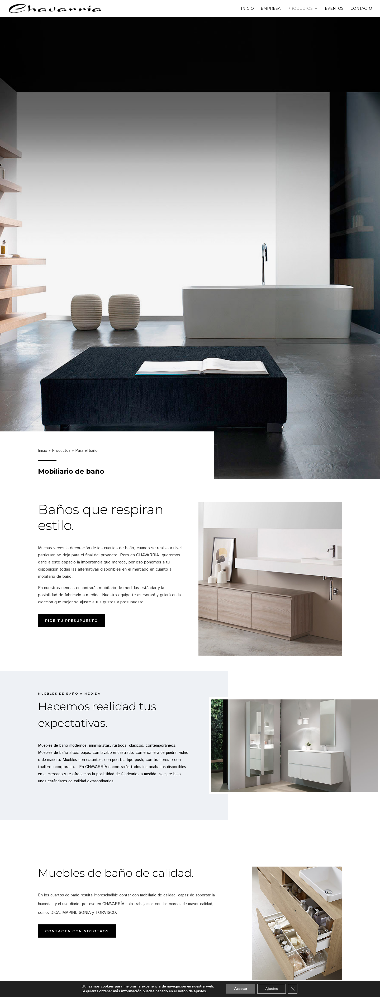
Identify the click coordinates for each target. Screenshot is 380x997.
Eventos (334, 9)
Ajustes (271, 988)
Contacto (361, 9)
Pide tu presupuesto (71, 620)
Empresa (271, 9)
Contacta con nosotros (77, 931)
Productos (300, 9)
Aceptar (240, 988)
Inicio (247, 9)
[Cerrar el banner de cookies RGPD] (292, 989)
